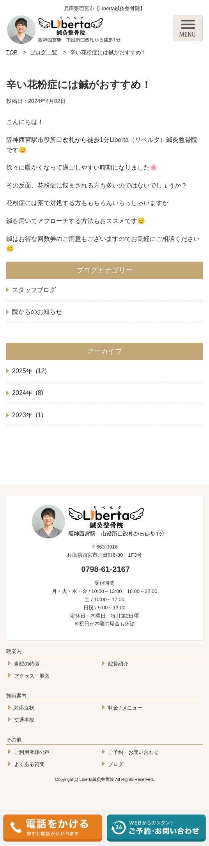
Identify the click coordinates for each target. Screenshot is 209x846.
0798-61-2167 (105, 569)
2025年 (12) (29, 371)
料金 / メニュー (125, 708)
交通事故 (24, 720)
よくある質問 (29, 764)
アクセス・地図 (32, 676)
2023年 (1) (27, 415)
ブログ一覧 (43, 52)
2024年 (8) (27, 392)
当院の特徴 (26, 664)
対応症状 (24, 708)
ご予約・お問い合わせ (133, 752)
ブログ (115, 764)
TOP (12, 52)
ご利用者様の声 (32, 752)
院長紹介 (118, 664)
